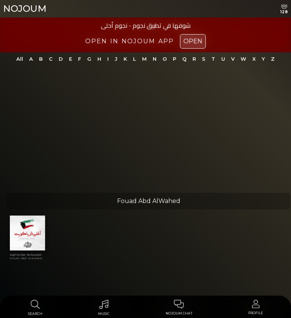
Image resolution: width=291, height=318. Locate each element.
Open (192, 41)
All (19, 59)
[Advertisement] (145, 133)
